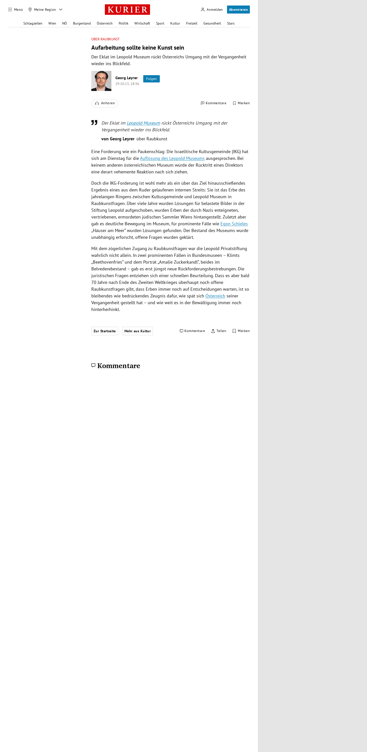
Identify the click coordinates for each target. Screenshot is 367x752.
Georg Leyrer (126, 77)
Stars (231, 23)
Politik (123, 23)
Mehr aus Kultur (137, 331)
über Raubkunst (105, 39)
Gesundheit (212, 23)
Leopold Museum (143, 123)
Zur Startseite (105, 331)
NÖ (64, 23)
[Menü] (15, 10)
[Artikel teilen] (218, 331)
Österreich (105, 23)
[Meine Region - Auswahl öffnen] (60, 9)
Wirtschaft (142, 23)
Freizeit (191, 23)
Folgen (151, 78)
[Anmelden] (212, 9)
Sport (160, 23)
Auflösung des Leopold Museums (172, 158)
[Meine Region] (42, 10)
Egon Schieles (234, 224)
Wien (52, 23)
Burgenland (82, 23)
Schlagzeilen (32, 23)
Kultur (175, 23)
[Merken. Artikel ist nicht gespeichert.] (241, 103)
